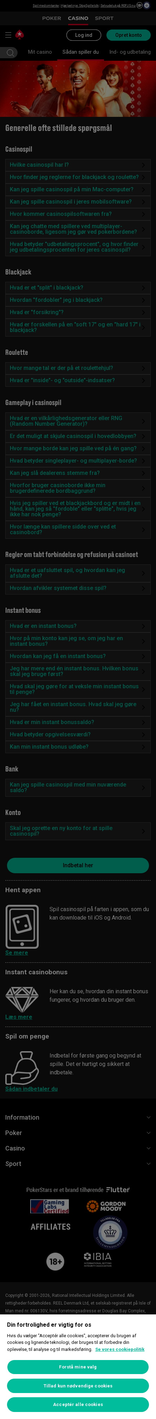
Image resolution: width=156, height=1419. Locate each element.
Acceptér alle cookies (78, 1404)
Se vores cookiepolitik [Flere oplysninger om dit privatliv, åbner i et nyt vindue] (119, 1349)
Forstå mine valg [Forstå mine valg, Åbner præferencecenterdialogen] (78, 1367)
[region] (78, 1366)
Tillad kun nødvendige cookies (78, 1385)
